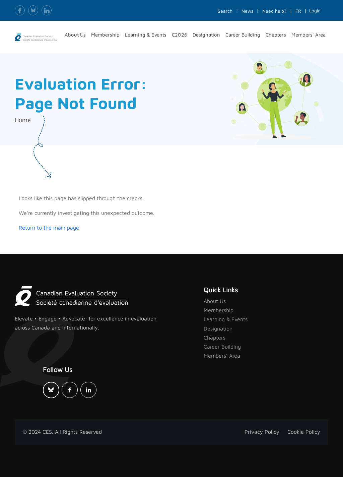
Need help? (274, 11)
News (247, 11)
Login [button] (315, 10)
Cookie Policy (303, 432)
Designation (218, 328)
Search (225, 11)
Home (23, 119)
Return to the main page (49, 228)
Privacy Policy (262, 432)
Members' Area (222, 356)
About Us (215, 301)
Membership (218, 310)
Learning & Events (226, 319)
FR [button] (298, 11)
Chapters (214, 338)
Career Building (222, 347)
